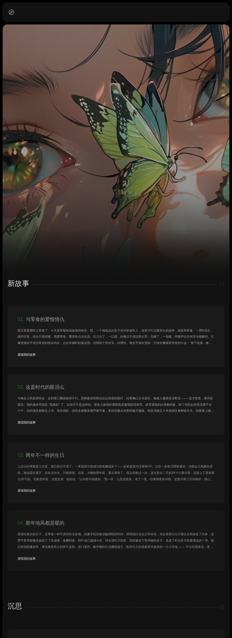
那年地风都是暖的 (45, 527)
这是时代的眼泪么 (45, 387)
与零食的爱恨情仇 (45, 319)
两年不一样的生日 (45, 458)
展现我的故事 (27, 354)
